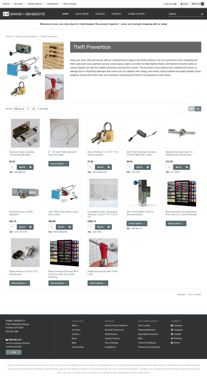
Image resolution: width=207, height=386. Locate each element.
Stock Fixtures (111, 334)
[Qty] (13, 167)
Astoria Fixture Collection (116, 325)
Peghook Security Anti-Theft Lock (102, 272)
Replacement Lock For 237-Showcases (23, 272)
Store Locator (136, 14)
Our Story (76, 330)
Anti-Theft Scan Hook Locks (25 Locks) (63, 213)
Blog (74, 343)
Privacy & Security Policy (149, 347)
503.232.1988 (170, 4)
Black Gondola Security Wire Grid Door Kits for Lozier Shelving (63, 274)
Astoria (6, 4)
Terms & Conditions (147, 343)
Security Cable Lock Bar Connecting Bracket (21, 153)
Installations (52, 4)
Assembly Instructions (148, 334)
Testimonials (78, 347)
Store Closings (69, 4)
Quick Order (82, 14)
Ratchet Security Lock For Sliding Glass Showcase (179, 153)
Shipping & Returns (146, 330)
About (74, 325)
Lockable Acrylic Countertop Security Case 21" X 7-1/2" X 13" (102, 214)
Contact (116, 14)
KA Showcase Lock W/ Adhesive (21, 213)
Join (14, 352)
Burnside (18, 4)
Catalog (100, 14)
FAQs (140, 338)
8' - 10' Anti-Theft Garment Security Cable (62, 153)
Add (22, 167)
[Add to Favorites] (30, 167)
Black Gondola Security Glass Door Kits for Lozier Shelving (181, 213)
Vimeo (175, 343)
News (74, 338)
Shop (66, 14)
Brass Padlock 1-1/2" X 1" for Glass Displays (103, 153)
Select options (59, 164)
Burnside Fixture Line (114, 330)
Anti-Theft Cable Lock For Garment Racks (140, 213)
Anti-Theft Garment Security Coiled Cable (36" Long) (141, 153)
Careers (75, 334)
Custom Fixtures (35, 4)
